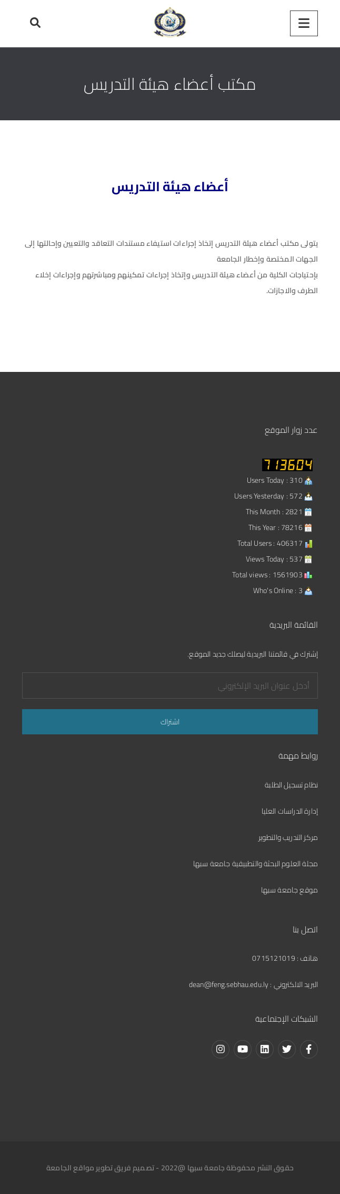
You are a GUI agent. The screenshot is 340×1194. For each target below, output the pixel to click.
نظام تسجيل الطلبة (291, 785)
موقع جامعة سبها (289, 890)
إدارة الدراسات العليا (290, 811)
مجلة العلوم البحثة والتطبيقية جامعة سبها (255, 863)
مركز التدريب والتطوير (288, 837)
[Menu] (304, 23)
